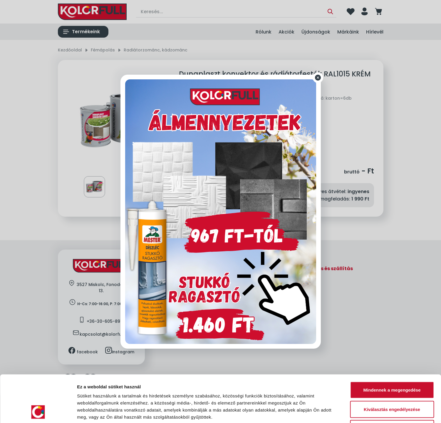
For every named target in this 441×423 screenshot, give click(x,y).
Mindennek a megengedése (391, 345)
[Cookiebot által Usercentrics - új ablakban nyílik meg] (38, 411)
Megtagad (392, 384)
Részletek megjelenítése (334, 411)
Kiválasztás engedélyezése (392, 365)
